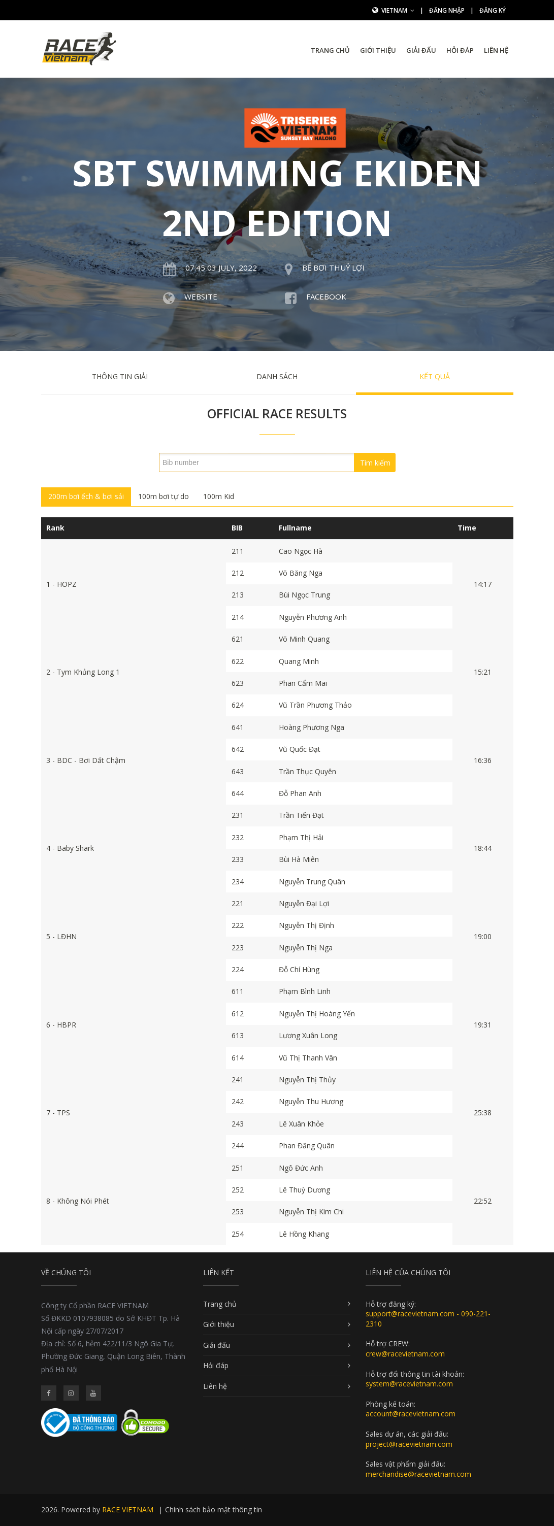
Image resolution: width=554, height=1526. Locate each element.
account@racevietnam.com (410, 1413)
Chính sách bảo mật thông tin (213, 1509)
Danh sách (277, 376)
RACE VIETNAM (127, 1509)
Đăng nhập (447, 10)
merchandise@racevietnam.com (418, 1474)
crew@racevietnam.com (405, 1353)
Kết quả (434, 376)
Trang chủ (330, 50)
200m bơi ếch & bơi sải (86, 496)
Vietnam (397, 10)
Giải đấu (421, 50)
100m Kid (218, 496)
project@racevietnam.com (409, 1444)
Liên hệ (496, 50)
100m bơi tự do (163, 496)
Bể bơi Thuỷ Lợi (333, 267)
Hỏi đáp (460, 50)
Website (200, 296)
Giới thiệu (378, 50)
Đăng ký (492, 10)
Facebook (326, 296)
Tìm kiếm (375, 463)
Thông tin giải (120, 376)
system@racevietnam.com (409, 1383)
